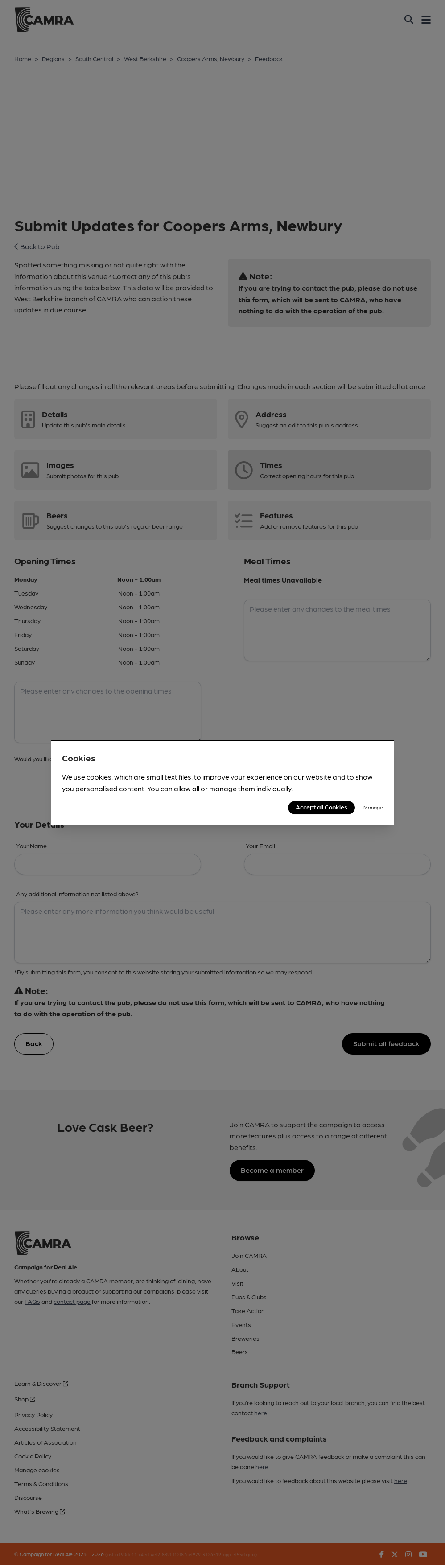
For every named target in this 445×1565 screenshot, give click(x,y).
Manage (373, 807)
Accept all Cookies (321, 806)
